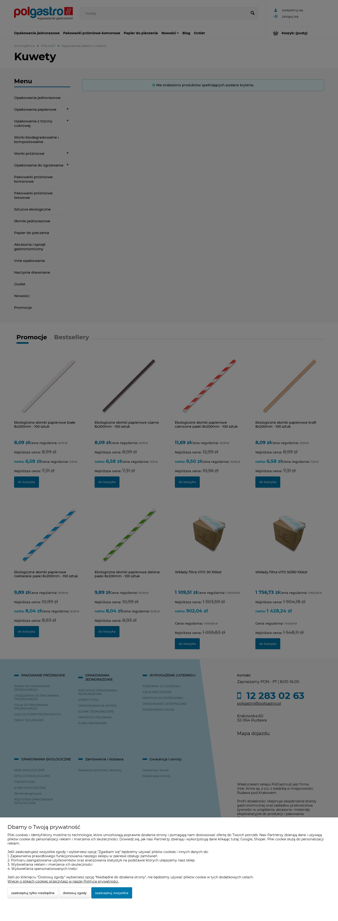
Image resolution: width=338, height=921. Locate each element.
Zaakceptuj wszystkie (111, 893)
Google (246, 839)
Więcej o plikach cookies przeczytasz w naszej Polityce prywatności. (63, 881)
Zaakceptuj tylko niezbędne (32, 893)
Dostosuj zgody (75, 893)
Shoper (260, 839)
